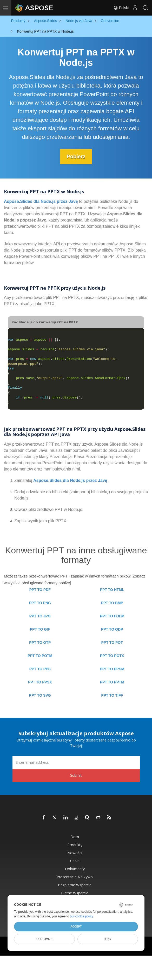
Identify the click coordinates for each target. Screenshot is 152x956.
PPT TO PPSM (112, 669)
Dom (74, 836)
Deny (107, 938)
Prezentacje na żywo (75, 876)
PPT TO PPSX (40, 682)
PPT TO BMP (112, 603)
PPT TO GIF (40, 629)
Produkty (74, 844)
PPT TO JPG (40, 616)
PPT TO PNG (40, 603)
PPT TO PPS (40, 669)
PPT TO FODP (112, 616)
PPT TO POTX (112, 656)
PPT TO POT (112, 642)
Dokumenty (75, 868)
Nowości (74, 852)
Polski (121, 7)
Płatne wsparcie (74, 892)
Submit (76, 775)
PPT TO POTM (40, 656)
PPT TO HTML (112, 590)
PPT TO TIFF (112, 695)
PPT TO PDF (40, 590)
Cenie (75, 860)
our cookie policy (81, 916)
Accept (76, 926)
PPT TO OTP (40, 642)
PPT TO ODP (112, 629)
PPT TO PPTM (112, 682)
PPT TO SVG (40, 695)
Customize (44, 938)
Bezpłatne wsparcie (74, 884)
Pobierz (76, 156)
